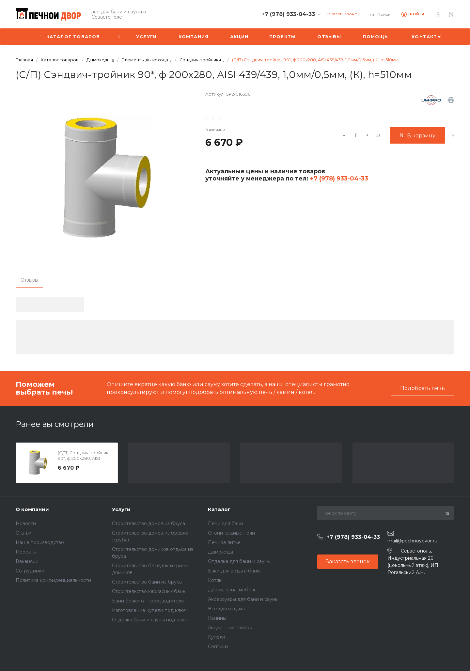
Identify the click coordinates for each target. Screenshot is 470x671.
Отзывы (29, 280)
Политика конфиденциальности (53, 580)
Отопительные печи (231, 533)
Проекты (26, 552)
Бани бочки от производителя (148, 601)
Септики (218, 646)
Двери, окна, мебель (232, 590)
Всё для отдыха (226, 609)
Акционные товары (230, 628)
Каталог (219, 509)
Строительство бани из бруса (147, 582)
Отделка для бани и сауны (239, 561)
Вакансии (27, 561)
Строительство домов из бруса (148, 523)
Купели (216, 637)
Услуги (121, 509)
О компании (32, 509)
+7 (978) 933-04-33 (338, 178)
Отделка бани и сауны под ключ (150, 620)
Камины (217, 618)
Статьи (23, 533)
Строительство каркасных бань (148, 591)
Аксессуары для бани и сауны (243, 599)
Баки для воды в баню (234, 571)
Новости (26, 523)
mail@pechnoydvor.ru (412, 541)
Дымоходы (220, 552)
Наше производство (40, 542)
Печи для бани (225, 523)
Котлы (215, 580)
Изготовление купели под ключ (149, 610)
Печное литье (224, 542)
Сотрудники (30, 571)
